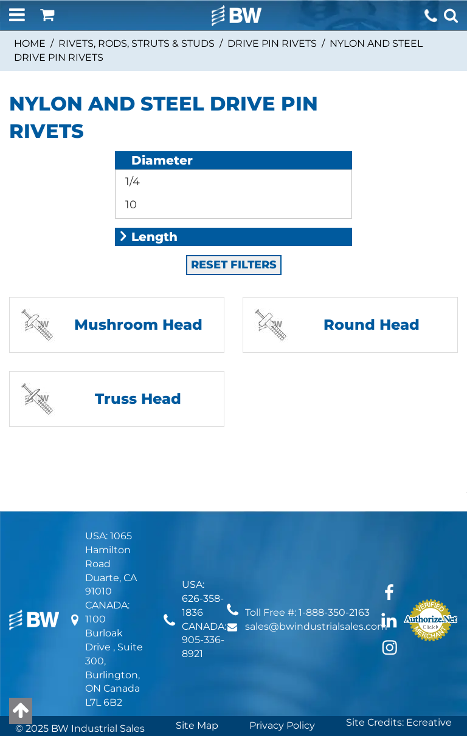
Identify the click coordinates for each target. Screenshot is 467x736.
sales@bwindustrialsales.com (316, 571)
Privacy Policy (282, 670)
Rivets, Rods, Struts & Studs (136, 43)
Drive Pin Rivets (272, 43)
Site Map (197, 670)
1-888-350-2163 (334, 557)
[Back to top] (20, 711)
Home (30, 43)
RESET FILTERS (234, 209)
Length (148, 181)
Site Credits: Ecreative (399, 667)
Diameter (155, 160)
